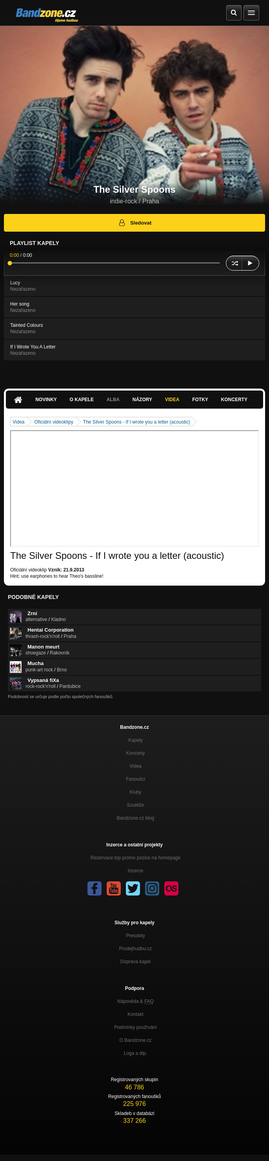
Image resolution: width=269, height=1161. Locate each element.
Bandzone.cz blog (135, 818)
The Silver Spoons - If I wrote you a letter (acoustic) (136, 422)
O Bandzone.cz (135, 1040)
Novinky (46, 399)
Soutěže (135, 805)
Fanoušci (135, 779)
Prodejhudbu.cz (135, 948)
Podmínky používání (135, 1027)
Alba (113, 399)
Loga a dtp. (135, 1053)
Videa (172, 399)
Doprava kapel (135, 961)
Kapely (135, 740)
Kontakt (135, 1014)
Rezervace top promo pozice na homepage (135, 858)
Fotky (200, 399)
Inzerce (135, 871)
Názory (142, 399)
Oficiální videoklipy (53, 422)
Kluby (135, 792)
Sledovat (135, 222)
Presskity (135, 935)
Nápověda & (135, 1001)
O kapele (82, 399)
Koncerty (234, 399)
